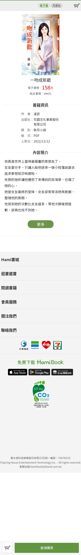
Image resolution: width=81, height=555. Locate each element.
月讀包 (56, 5)
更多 (41, 224)
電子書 (44, 5)
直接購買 (46, 547)
